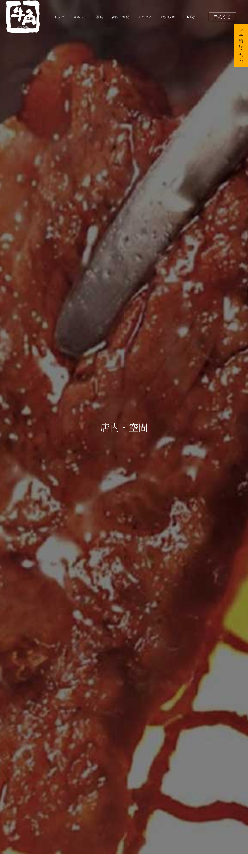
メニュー (80, 16)
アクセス (145, 16)
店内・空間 (120, 16)
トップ (59, 16)
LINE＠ (189, 16)
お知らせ (168, 16)
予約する (222, 17)
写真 (99, 16)
